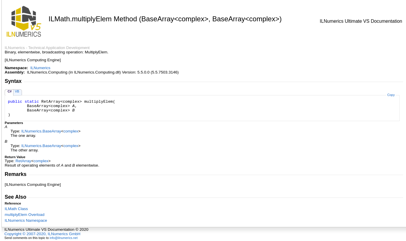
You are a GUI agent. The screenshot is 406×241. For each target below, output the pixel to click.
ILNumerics (40, 68)
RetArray (23, 161)
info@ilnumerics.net (64, 238)
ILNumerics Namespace (26, 220)
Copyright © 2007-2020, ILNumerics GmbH (42, 234)
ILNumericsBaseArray (41, 131)
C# (10, 91)
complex (70, 131)
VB (17, 91)
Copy (391, 95)
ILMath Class (16, 209)
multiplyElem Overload (24, 214)
